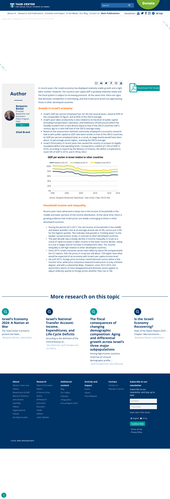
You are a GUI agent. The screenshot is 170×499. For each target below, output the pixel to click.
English (135, 418)
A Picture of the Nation (43, 394)
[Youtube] (138, 13)
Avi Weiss (51, 348)
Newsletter (129, 13)
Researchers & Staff (21, 392)
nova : (13, 440)
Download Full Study (148, 87)
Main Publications (110, 13)
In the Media (72, 13)
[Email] (96, 83)
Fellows (16, 406)
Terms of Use (136, 429)
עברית (143, 418)
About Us (11, 13)
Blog (62, 389)
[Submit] (129, 5)
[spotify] (153, 13)
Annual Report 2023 (69, 403)
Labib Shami (158, 337)
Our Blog (83, 13)
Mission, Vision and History (21, 387)
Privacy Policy (136, 432)
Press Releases (91, 396)
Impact (87, 392)
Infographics (66, 399)
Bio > (22, 125)
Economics (41, 403)
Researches (18, 18)
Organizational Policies (19, 412)
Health (39, 410)
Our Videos (65, 392)
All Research (42, 399)
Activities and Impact (55, 13)
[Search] (117, 5)
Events (87, 389)
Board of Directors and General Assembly (21, 399)
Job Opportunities (20, 417)
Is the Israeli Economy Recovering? (144, 323)
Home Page (6, 18)
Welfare (40, 413)
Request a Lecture (116, 389)
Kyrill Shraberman (99, 363)
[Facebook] (146, 13)
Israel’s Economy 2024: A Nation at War (15, 323)
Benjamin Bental (143, 337)
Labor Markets (43, 417)
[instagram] (149, 13)
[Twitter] (142, 13)
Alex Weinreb (116, 363)
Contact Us (94, 13)
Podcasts (64, 396)
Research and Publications (31, 13)
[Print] (101, 83)
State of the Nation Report (45, 387)
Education (41, 406)
